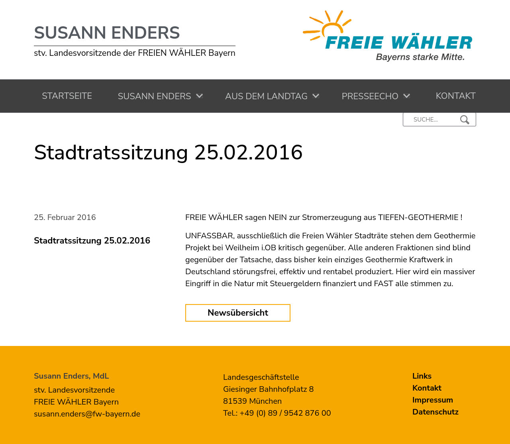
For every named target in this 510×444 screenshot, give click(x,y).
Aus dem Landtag (264, 96)
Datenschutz (435, 412)
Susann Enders (107, 33)
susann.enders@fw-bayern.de (87, 414)
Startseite (64, 96)
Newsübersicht (238, 313)
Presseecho (368, 96)
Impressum (432, 400)
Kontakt (453, 96)
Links (422, 376)
